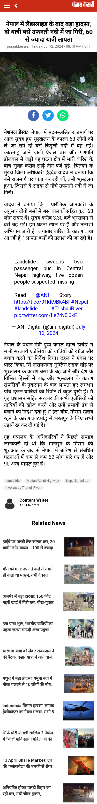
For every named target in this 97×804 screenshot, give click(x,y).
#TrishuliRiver (67, 308)
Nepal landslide (77, 481)
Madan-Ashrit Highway (43, 481)
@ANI (42, 295)
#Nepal (79, 302)
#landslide (26, 308)
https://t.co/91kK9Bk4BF (42, 302)
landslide (13, 481)
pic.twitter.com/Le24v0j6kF (45, 315)
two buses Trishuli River (23, 488)
